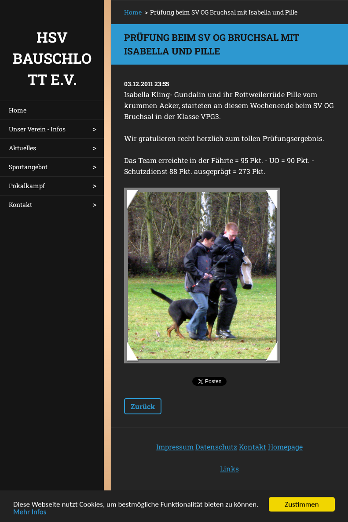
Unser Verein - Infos (37, 129)
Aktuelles (22, 148)
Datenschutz (216, 446)
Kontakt (20, 204)
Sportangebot (28, 167)
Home (17, 110)
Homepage (285, 446)
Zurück (143, 406)
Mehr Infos (29, 513)
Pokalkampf (27, 185)
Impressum (175, 446)
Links (229, 468)
